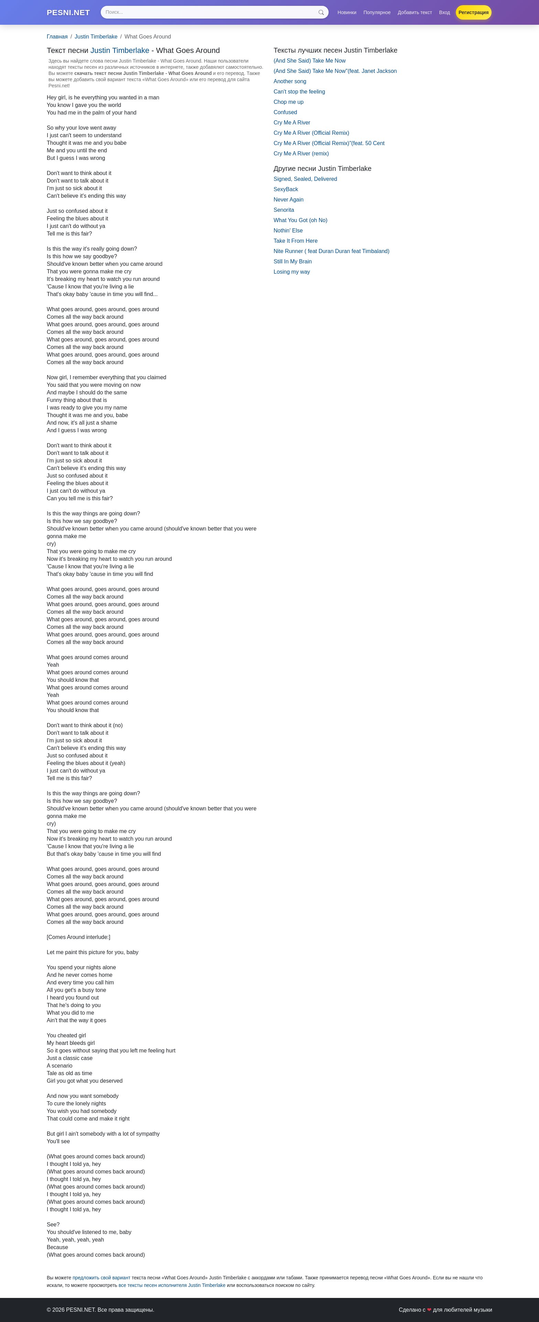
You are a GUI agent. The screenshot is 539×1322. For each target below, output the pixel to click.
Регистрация (474, 12)
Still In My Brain (293, 262)
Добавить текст (415, 12)
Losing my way (292, 272)
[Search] (215, 13)
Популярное (377, 12)
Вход (444, 12)
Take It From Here (296, 241)
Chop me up (289, 103)
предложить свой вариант (101, 1278)
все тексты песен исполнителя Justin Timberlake (172, 1286)
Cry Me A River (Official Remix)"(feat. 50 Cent (329, 144)
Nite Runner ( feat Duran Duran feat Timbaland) (331, 252)
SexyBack (286, 190)
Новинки (347, 12)
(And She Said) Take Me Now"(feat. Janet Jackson (335, 72)
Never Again (289, 200)
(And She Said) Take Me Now (310, 61)
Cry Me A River (292, 123)
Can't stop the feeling (299, 92)
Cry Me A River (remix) (301, 154)
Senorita (284, 211)
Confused (285, 113)
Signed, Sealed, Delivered (305, 180)
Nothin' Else (288, 231)
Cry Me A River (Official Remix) (311, 133)
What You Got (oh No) (301, 221)
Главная (57, 37)
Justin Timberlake (96, 37)
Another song (290, 82)
